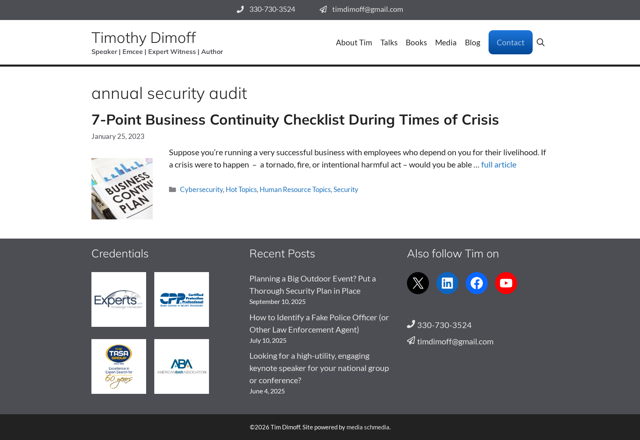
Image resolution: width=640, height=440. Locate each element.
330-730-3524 (272, 9)
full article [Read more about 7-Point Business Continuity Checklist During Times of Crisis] (498, 164)
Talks (389, 42)
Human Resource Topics (295, 189)
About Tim (354, 42)
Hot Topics (241, 189)
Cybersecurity (201, 189)
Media (446, 42)
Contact (510, 42)
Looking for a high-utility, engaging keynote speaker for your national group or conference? (319, 368)
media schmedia (368, 427)
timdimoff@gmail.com (367, 9)
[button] (541, 42)
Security (345, 189)
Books (416, 42)
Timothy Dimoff (143, 37)
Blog (472, 42)
